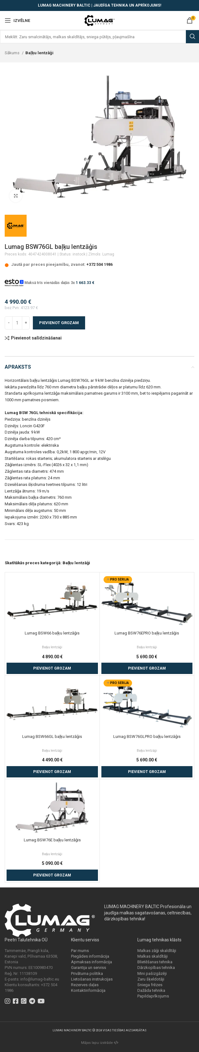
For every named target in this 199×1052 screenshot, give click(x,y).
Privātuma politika (87, 973)
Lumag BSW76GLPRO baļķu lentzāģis (147, 736)
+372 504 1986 (99, 264)
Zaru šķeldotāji (150, 979)
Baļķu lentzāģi (39, 52)
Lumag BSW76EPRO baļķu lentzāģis (147, 633)
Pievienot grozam (59, 322)
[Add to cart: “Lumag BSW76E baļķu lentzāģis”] (52, 875)
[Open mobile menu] (17, 20)
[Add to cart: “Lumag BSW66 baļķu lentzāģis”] (52, 668)
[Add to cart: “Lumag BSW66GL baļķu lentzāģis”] (52, 771)
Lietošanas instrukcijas (92, 979)
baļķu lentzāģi (84, 536)
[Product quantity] (17, 322)
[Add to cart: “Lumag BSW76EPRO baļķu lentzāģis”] (147, 668)
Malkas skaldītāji (152, 956)
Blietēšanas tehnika (154, 962)
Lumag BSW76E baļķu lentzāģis (52, 840)
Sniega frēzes (149, 984)
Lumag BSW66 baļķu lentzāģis (52, 633)
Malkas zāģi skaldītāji (156, 950)
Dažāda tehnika (151, 990)
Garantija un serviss (88, 967)
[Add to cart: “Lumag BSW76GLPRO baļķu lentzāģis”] (147, 771)
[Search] (99, 36)
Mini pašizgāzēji (152, 973)
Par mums (80, 950)
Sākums (12, 52)
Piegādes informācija (90, 956)
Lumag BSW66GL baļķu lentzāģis (52, 736)
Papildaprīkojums (153, 996)
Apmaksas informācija (91, 962)
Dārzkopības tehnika (156, 967)
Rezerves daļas (85, 984)
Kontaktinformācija (88, 990)
